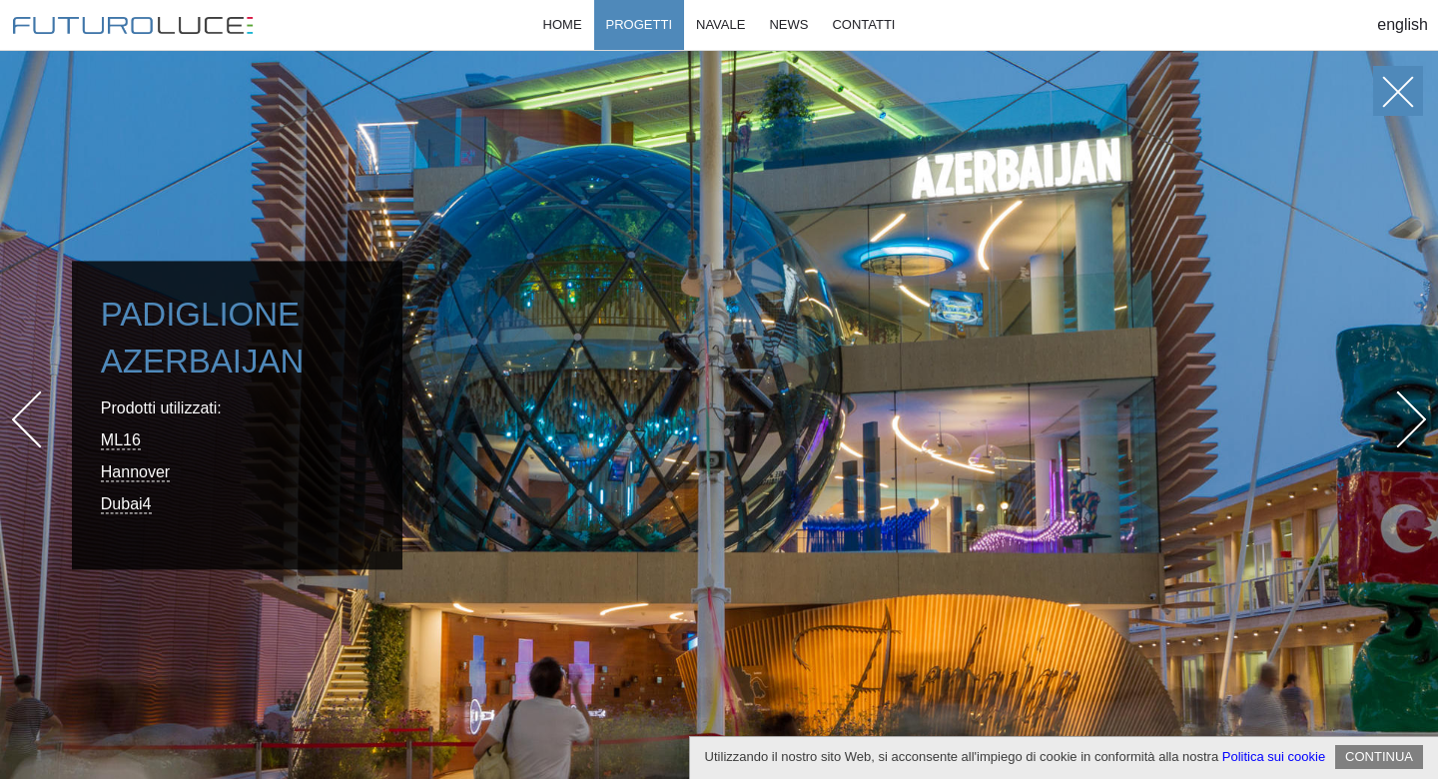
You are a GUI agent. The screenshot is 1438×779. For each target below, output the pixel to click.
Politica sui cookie (1273, 756)
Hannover (135, 471)
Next (1398, 418)
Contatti (863, 24)
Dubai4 (126, 503)
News (788, 24)
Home (562, 24)
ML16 (121, 439)
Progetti (639, 24)
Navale (720, 24)
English (1402, 24)
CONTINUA (1379, 756)
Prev (40, 418)
